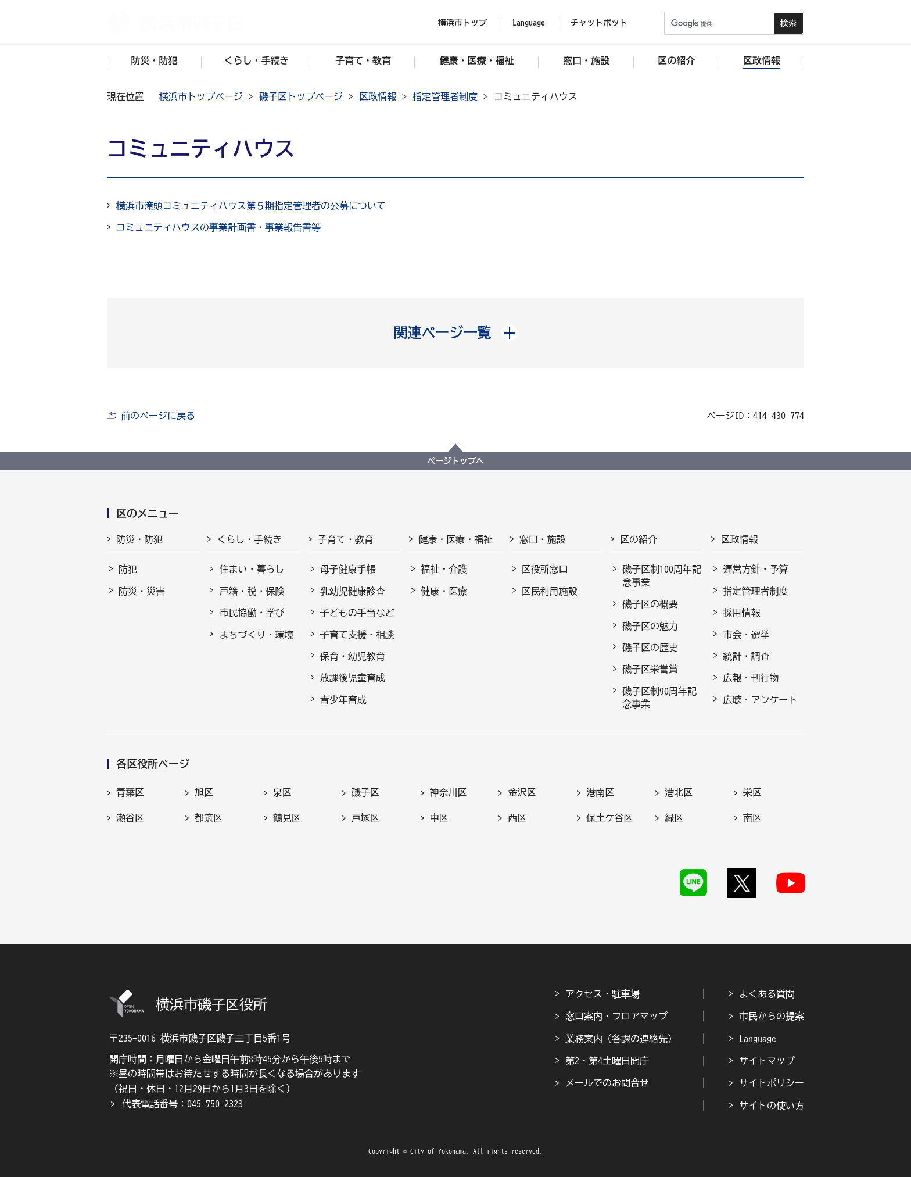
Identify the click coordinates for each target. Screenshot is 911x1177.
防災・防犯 (139, 539)
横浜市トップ (462, 23)
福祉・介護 (444, 569)
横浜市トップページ (201, 96)
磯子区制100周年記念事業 (661, 575)
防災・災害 (142, 591)
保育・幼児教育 (352, 656)
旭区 (204, 792)
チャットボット (599, 23)
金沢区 (522, 792)
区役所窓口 (545, 569)
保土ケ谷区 (609, 817)
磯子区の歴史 (650, 647)
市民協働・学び (251, 612)
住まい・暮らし (251, 569)
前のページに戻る (158, 415)
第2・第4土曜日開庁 (607, 1060)
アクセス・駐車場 (602, 994)
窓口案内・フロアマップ (616, 1016)
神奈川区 (448, 792)
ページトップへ (455, 461)
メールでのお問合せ (607, 1082)
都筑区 (209, 817)
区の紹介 (638, 539)
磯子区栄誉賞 (650, 669)
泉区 (282, 792)
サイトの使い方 (771, 1105)
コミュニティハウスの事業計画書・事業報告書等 (218, 227)
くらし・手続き (249, 539)
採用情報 (741, 612)
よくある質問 (767, 994)
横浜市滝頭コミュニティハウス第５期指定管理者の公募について (251, 205)
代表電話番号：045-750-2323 (182, 1103)
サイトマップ (767, 1060)
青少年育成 (343, 699)
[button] (456, 332)
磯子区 (365, 792)
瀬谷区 (130, 817)
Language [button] (528, 23)
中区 (439, 817)
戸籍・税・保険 (251, 591)
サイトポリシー (771, 1082)
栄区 (752, 792)
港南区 (600, 792)
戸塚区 (365, 817)
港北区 (679, 792)
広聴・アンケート (760, 699)
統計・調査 (746, 656)
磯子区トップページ (301, 96)
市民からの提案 (771, 1016)
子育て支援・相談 (357, 634)
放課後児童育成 (352, 677)
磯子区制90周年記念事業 (659, 697)
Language (757, 1038)
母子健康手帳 (348, 569)
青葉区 (130, 792)
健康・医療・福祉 (455, 539)
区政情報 (377, 96)
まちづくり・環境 (256, 634)
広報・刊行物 (751, 677)
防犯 (128, 569)
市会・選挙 (746, 634)
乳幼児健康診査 (352, 591)
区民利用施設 (550, 591)
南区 (752, 817)
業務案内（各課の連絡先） (621, 1038)
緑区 (674, 817)
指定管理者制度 (445, 96)
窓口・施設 (542, 539)
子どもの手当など (357, 612)
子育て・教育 (346, 539)
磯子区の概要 (650, 604)
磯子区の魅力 (650, 626)
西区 (517, 817)
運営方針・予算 (755, 569)
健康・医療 (444, 591)
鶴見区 (287, 817)
